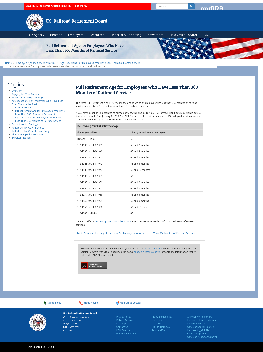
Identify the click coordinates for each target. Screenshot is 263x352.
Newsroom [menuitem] (155, 35)
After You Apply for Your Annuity (29, 134)
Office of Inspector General (202, 336)
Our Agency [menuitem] (36, 35)
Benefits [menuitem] (56, 35)
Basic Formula (23, 107)
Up (96, 233)
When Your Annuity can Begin (28, 97)
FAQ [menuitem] (206, 35)
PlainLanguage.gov (162, 316)
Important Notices (22, 137)
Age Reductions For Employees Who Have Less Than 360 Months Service (100, 63)
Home (8, 63)
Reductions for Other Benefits (28, 127)
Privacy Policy (123, 316)
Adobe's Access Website (147, 251)
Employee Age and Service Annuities (36, 63)
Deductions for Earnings (25, 124)
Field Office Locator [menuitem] (183, 35)
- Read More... (79, 5)
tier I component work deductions (113, 221)
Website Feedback (126, 333)
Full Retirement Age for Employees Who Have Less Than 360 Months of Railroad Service (40, 112)
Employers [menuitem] (75, 35)
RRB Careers (123, 330)
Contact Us (122, 326)
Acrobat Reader (153, 248)
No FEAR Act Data (197, 323)
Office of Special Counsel (200, 326)
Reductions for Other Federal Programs (33, 131)
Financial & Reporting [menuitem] (125, 35)
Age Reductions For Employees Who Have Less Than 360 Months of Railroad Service (38, 119)
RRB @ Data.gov (161, 326)
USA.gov (156, 323)
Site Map (121, 323)
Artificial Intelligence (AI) (200, 316)
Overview (17, 90)
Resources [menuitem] (96, 35)
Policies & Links (124, 320)
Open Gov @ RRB (196, 333)
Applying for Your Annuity (25, 94)
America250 (158, 330)
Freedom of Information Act (202, 320)
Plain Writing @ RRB (198, 330)
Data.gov (157, 320)
